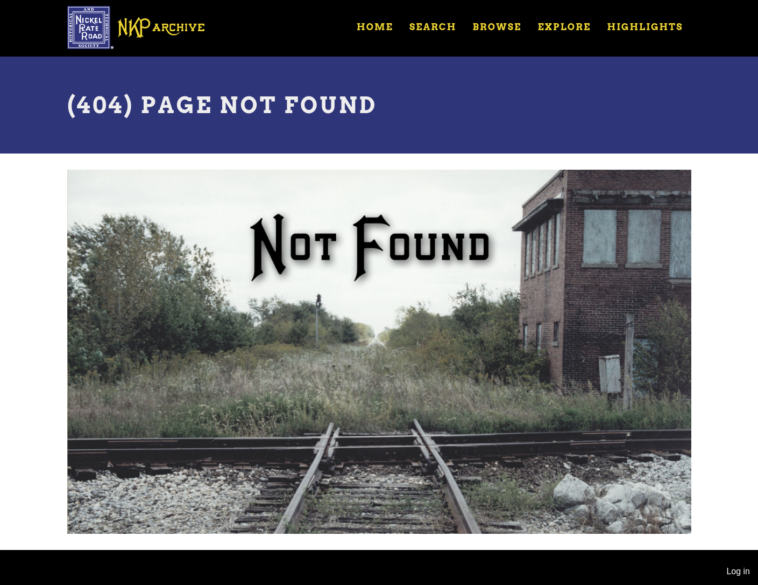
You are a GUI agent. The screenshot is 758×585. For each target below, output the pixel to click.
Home (375, 27)
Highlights (645, 27)
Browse (496, 27)
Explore (564, 27)
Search (432, 27)
